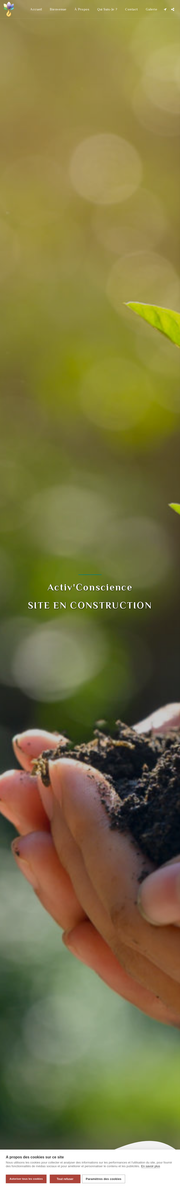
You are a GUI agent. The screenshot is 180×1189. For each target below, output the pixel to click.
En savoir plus (150, 1168)
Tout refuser (65, 1179)
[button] (165, 9)
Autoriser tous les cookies (26, 1178)
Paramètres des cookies (105, 1179)
